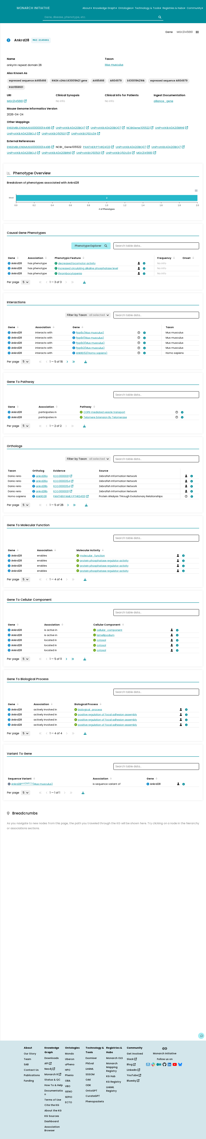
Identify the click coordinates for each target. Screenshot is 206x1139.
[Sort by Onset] (193, 257)
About (87, 8)
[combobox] (103, 17)
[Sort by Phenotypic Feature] (83, 257)
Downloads (51, 1058)
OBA (67, 1080)
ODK (88, 1085)
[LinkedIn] (169, 1064)
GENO (68, 1091)
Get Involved (135, 1053)
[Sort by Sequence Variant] (34, 778)
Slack (132, 1059)
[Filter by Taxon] (88, 315)
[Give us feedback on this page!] (201, 1036)
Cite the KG (51, 1105)
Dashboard (51, 1121)
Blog (131, 1064)
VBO (67, 1086)
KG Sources (51, 1116)
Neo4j (49, 1069)
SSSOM (90, 1074)
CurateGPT (93, 1096)
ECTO (68, 1102)
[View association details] (143, 263)
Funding (29, 1080)
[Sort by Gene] (17, 257)
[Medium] (158, 1064)
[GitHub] (164, 1064)
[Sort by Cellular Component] (122, 624)
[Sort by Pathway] (93, 406)
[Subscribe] (148, 1064)
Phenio (69, 1075)
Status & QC (52, 1079)
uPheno (69, 1064)
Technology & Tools (148, 8)
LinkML (89, 1069)
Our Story (30, 1053)
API (47, 1063)
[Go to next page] (66, 362)
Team (27, 1059)
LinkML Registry (111, 1089)
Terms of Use (52, 1099)
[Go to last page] (72, 362)
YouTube (134, 1075)
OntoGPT (91, 1090)
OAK (88, 1079)
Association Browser (52, 1128)
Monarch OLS (114, 1058)
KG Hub (110, 1076)
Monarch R (52, 1074)
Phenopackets (95, 1101)
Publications (32, 1075)
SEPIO (68, 1097)
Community (195, 8)
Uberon (69, 1059)
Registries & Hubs (174, 8)
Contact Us (31, 1070)
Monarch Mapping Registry (111, 1067)
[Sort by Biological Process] (100, 704)
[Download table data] (83, 282)
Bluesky (133, 1080)
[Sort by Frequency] (173, 257)
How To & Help (53, 1085)
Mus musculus (114, 65)
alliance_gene (163, 101)
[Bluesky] (180, 1064)
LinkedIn (133, 1070)
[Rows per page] (25, 282)
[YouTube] (175, 1064)
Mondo (69, 1053)
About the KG (53, 1110)
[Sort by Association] (45, 257)
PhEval (90, 1063)
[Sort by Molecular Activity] (102, 550)
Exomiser (91, 1058)
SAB (26, 1064)
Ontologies (125, 8)
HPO (67, 1070)
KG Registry (113, 1081)
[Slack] (153, 1064)
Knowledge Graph (105, 8)
